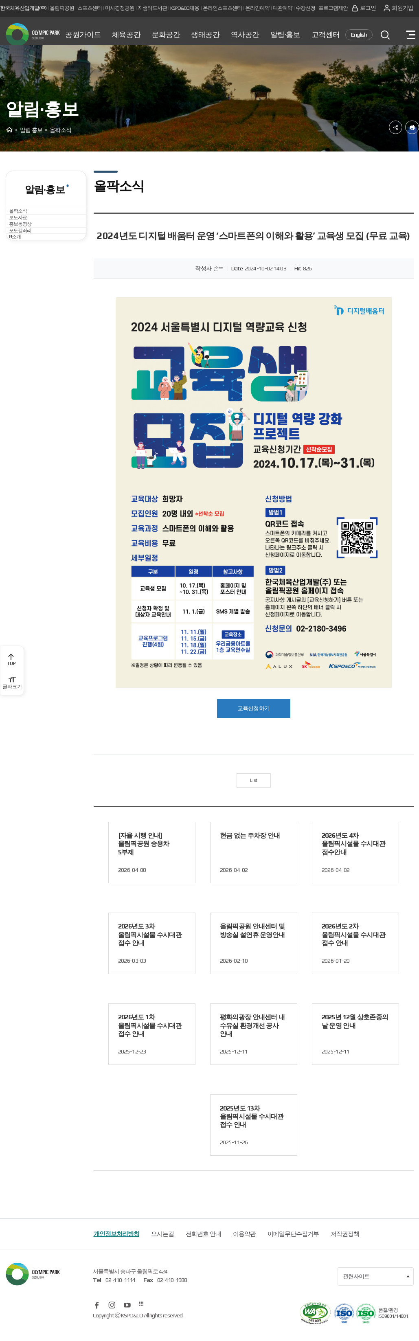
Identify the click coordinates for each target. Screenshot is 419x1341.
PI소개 (22, 315)
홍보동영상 (28, 271)
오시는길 (162, 1245)
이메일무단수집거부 (293, 1245)
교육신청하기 (253, 716)
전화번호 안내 (203, 1245)
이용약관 (244, 1245)
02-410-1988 (172, 1292)
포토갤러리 (28, 293)
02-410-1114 (120, 1292)
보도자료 (25, 249)
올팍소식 (25, 227)
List (253, 790)
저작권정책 (345, 1245)
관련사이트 (376, 1288)
